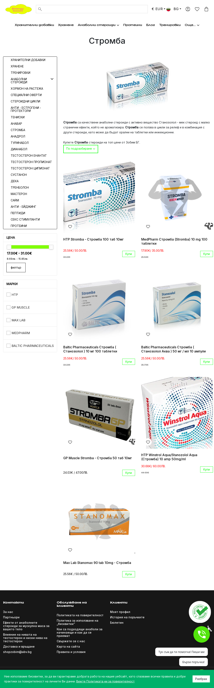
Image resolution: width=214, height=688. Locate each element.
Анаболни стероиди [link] (95, 25)
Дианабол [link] (19, 149)
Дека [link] (15, 181)
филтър (16, 267)
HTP (15, 295)
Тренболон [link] (20, 187)
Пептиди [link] (18, 213)
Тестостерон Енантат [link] (29, 155)
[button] (52, 79)
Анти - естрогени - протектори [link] (26, 109)
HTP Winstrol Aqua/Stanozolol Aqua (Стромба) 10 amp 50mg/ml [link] (169, 457)
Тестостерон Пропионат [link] (31, 161)
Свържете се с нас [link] (71, 641)
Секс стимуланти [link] (25, 219)
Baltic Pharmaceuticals (33, 346)
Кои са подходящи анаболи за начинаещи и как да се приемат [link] (79, 632)
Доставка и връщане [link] (19, 646)
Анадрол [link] (18, 136)
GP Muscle (21, 307)
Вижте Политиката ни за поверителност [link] (105, 681)
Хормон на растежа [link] (139, 25)
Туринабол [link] (20, 142)
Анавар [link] (16, 123)
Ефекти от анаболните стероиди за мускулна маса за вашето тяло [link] (26, 626)
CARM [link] (15, 200)
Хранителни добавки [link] (31, 25)
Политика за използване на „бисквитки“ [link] (77, 622)
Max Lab (18, 320)
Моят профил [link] (120, 612)
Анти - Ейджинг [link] (23, 206)
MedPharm (21, 333)
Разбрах (201, 679)
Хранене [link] (63, 25)
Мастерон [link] (19, 193)
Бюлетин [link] (116, 622)
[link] (18, 9)
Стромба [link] (18, 129)
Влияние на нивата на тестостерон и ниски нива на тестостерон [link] (25, 638)
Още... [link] (195, 25)
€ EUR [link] (157, 9)
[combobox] (80, 149)
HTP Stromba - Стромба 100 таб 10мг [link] (93, 239)
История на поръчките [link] (127, 617)
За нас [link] (8, 612)
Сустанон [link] (19, 174)
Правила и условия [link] (71, 652)
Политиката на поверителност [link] (80, 615)
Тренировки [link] (172, 25)
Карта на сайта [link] (68, 646)
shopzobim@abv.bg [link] (17, 652)
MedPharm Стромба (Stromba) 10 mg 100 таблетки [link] (174, 241)
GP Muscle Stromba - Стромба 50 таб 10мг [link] (97, 458)
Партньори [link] (11, 617)
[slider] (9, 247)
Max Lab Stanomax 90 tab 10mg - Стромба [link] (97, 563)
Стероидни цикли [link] (25, 101)
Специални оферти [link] (26, 94)
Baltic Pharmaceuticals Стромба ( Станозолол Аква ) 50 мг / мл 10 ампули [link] (173, 349)
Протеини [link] (19, 225)
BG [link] (172, 9)
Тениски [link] (18, 117)
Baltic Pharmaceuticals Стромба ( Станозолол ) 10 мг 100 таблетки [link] (90, 349)
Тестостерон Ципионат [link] (30, 168)
